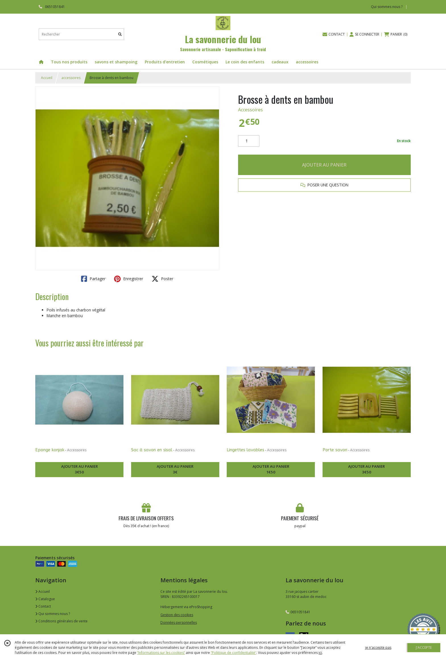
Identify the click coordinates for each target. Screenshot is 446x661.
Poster (162, 278)
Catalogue (45, 598)
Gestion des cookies (176, 614)
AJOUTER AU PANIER (324, 165)
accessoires (70, 77)
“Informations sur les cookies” (161, 652)
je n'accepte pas (378, 647)
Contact (43, 606)
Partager (93, 278)
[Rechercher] (120, 34)
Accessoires (250, 110)
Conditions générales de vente (61, 621)
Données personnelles (178, 622)
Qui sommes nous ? (52, 613)
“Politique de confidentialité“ (233, 652)
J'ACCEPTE (424, 647)
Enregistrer (128, 278)
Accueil (46, 77)
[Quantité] (248, 141)
